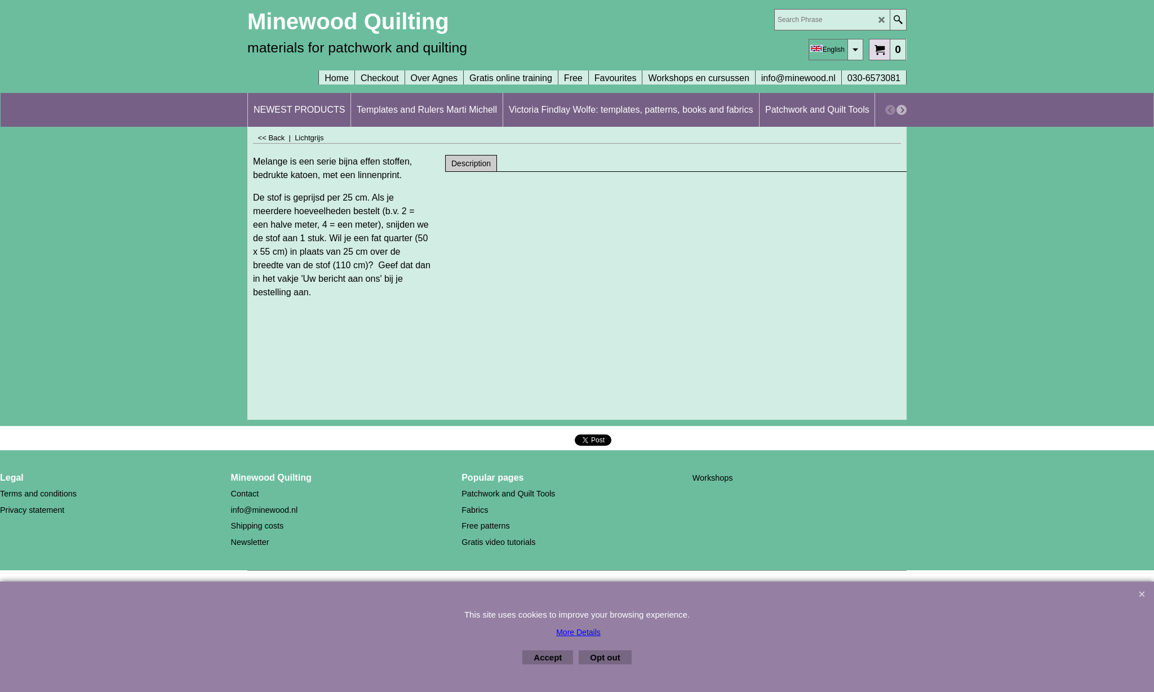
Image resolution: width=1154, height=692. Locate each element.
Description (471, 163)
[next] (901, 110)
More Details (578, 632)
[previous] (890, 110)
